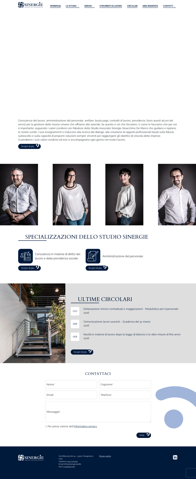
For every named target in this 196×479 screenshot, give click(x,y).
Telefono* (106, 403)
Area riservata (150, 6)
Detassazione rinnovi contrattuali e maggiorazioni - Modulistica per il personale (131, 317)
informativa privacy (85, 434)
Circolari (132, 6)
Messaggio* (54, 420)
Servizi (88, 6)
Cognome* (107, 392)
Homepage (55, 6)
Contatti (168, 6)
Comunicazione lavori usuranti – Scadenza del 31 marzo (117, 329)
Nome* (51, 392)
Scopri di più (27, 154)
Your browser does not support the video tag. (98, 56)
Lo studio (71, 6)
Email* (50, 403)
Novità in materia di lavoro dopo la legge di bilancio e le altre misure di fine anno (132, 342)
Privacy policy (105, 456)
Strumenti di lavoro (111, 6)
